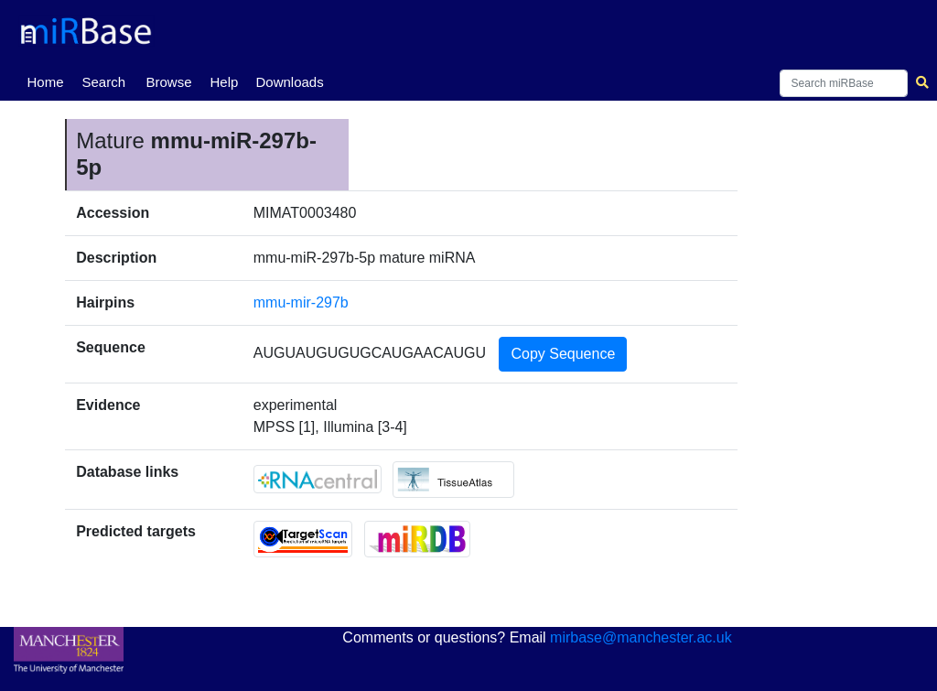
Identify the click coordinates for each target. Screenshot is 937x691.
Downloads (289, 82)
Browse (168, 82)
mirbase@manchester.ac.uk (641, 637)
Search (103, 82)
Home (48, 80)
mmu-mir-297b (301, 302)
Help (224, 82)
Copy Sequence (563, 354)
